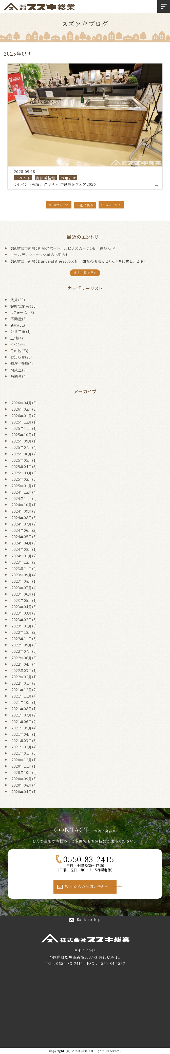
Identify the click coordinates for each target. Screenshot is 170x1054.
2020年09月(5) (24, 778)
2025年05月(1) (24, 460)
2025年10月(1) (24, 434)
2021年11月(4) (24, 696)
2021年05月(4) (24, 727)
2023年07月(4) (24, 587)
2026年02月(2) (24, 409)
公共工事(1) (20, 331)
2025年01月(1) (24, 485)
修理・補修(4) (21, 363)
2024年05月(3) (24, 536)
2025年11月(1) (24, 428)
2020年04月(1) (24, 791)
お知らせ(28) (21, 357)
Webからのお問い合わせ (87, 886)
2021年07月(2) (24, 715)
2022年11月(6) (24, 638)
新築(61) (17, 325)
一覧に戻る (85, 205)
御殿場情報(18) (23, 306)
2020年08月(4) (24, 785)
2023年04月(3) (24, 606)
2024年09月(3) (24, 511)
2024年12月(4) (24, 492)
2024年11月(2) (24, 498)
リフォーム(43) (22, 312)
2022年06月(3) (24, 657)
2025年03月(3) (24, 472)
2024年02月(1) (24, 549)
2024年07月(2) (24, 523)
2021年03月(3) (24, 740)
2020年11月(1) (24, 766)
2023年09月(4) (24, 574)
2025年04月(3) (24, 466)
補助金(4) (18, 376)
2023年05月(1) (24, 600)
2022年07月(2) (24, 651)
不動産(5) (18, 318)
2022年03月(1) (24, 670)
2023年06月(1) (24, 594)
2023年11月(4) (24, 568)
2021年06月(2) (24, 721)
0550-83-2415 (88, 859)
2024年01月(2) (24, 555)
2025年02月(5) (24, 479)
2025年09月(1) (24, 441)
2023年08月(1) (24, 581)
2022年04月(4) (24, 664)
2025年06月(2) (24, 453)
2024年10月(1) (24, 504)
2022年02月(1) (24, 676)
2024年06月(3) (24, 530)
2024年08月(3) (24, 517)
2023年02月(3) (24, 619)
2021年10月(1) (24, 702)
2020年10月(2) (24, 772)
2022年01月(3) (24, 683)
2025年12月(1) (24, 422)
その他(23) (19, 350)
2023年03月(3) (24, 613)
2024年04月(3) (24, 542)
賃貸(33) (17, 299)
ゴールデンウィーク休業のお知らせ (39, 254)
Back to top (89, 919)
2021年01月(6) (24, 753)
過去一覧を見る (85, 272)
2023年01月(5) (24, 625)
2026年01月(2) (24, 415)
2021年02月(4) (24, 746)
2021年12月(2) (24, 689)
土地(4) (16, 338)
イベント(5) (19, 344)
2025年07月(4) (24, 447)
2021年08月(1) (24, 708)
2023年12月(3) (24, 562)
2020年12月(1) (24, 759)
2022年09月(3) (24, 644)
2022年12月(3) (24, 632)
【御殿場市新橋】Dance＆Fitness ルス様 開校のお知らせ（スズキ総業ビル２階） (78, 261)
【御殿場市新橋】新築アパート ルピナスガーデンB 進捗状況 (63, 248)
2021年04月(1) (24, 734)
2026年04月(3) (24, 402)
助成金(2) (18, 369)
